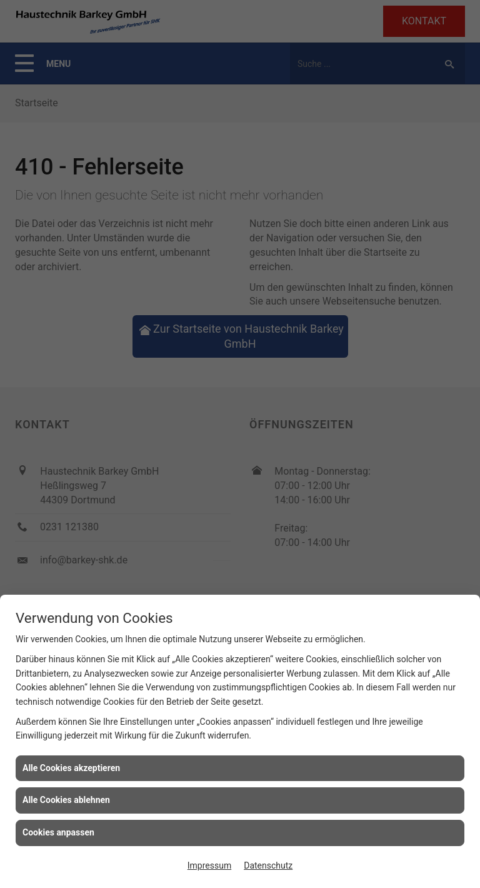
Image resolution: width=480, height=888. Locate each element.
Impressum (209, 865)
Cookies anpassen (58, 832)
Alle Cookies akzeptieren (71, 768)
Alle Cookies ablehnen (66, 800)
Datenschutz (268, 865)
